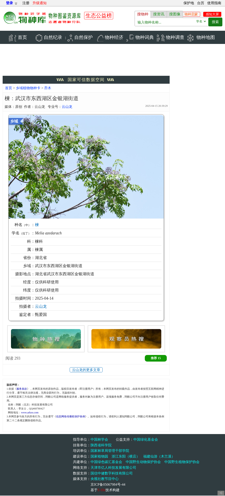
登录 (9, 3)
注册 (25, 3)
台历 (200, 3)
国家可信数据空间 (86, 80)
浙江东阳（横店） (126, 457)
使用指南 (214, 3)
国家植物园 (99, 457)
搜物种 (142, 14)
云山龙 (67, 107)
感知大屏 (212, 14)
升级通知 (40, 3)
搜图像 (174, 14)
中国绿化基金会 (145, 440)
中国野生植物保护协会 (182, 462)
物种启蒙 (191, 14)
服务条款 (21, 389)
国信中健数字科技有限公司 (112, 474)
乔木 (47, 88)
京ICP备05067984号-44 (108, 485)
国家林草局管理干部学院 (110, 451)
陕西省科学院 (101, 445)
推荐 (156, 358)
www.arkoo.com (29, 413)
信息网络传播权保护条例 (70, 416)
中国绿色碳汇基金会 (106, 462)
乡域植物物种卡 (28, 88)
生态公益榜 (98, 15)
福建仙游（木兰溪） (159, 457)
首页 (8, 88)
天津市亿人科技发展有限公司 (113, 468)
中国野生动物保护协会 (143, 462)
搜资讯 (158, 14)
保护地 (188, 3)
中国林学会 (99, 440)
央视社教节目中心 (105, 479)
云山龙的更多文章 (86, 370)
